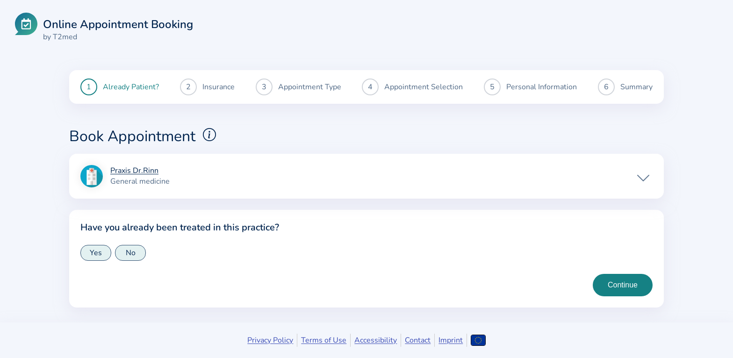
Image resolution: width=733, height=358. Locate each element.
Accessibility (375, 340)
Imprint (450, 340)
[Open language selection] (478, 340)
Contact (418, 340)
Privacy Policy (270, 340)
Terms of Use (323, 340)
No (131, 253)
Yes (96, 253)
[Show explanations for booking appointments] (209, 134)
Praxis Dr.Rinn (134, 171)
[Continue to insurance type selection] (623, 285)
